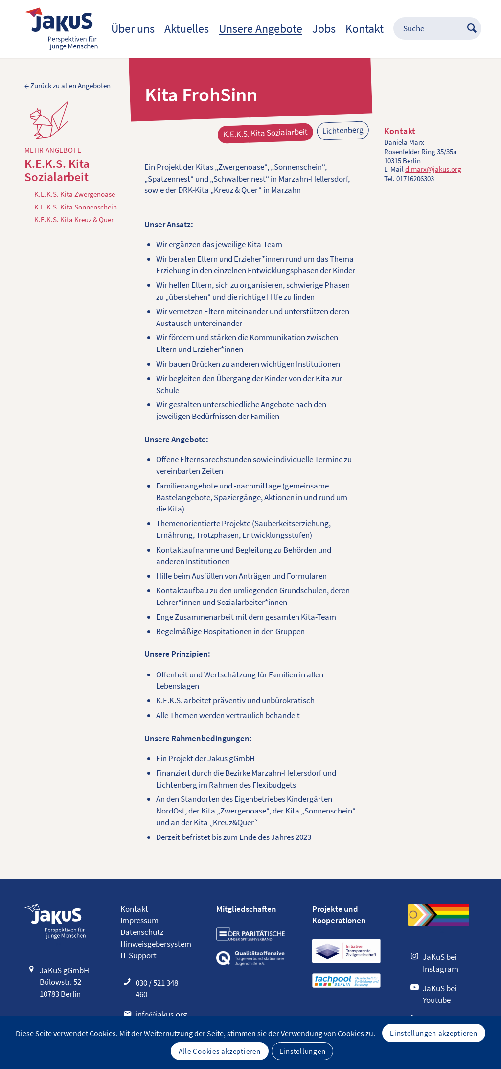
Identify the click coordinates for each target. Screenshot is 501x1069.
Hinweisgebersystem (155, 943)
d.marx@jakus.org (433, 169)
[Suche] (432, 29)
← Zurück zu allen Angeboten (67, 85)
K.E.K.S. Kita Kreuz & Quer (74, 219)
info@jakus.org (161, 1014)
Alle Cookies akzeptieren (220, 1051)
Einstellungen (302, 1051)
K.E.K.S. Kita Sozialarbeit (57, 170)
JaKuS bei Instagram (440, 963)
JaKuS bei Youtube (439, 994)
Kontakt (134, 909)
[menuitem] (132, 29)
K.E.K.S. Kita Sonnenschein (75, 207)
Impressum (139, 920)
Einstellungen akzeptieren (434, 1033)
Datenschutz (141, 932)
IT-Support (138, 955)
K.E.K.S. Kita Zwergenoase (74, 194)
